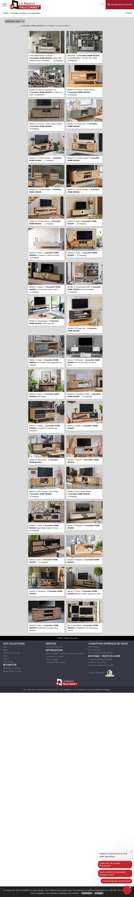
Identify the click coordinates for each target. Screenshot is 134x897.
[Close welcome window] (131, 851)
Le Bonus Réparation (96, 672)
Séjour (6, 13)
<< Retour (128, 13)
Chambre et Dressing (11, 652)
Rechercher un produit (11, 668)
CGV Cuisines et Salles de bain (100, 652)
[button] (127, 890)
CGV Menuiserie (95, 649)
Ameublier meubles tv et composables (25, 13)
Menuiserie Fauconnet (54, 646)
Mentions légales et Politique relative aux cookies (65, 653)
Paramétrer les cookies (55, 656)
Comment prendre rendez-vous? (116, 881)
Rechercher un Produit (120, 4)
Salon (5, 646)
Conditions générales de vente (100, 659)
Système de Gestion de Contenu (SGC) (54, 689)
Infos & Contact (52, 659)
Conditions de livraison (97, 662)
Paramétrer (86, 893)
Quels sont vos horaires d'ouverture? (110, 864)
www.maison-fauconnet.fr (55, 662)
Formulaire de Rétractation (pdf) (100, 665)
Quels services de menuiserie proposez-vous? (112, 873)
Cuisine (6, 658)
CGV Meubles (94, 646)
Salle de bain (8, 661)
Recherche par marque (12, 671)
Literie (5, 655)
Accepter (98, 893)
